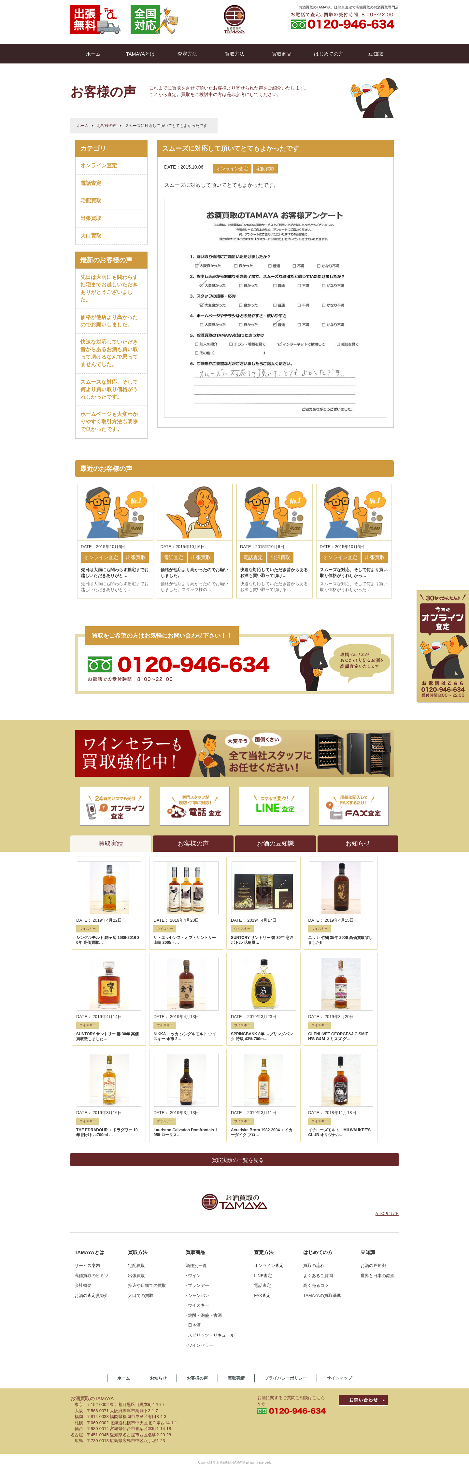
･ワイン (193, 1149)
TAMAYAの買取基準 (322, 1169)
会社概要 (83, 1159)
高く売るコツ (316, 1159)
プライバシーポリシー (285, 1252)
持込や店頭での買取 (147, 1159)
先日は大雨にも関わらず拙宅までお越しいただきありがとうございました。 (109, 288)
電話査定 (90, 183)
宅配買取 (90, 200)
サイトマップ (339, 1252)
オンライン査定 (98, 165)
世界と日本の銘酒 (377, 1149)
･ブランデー (197, 1159)
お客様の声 (107, 125)
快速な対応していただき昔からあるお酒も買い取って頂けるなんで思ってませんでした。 (109, 353)
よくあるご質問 (318, 1149)
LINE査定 (263, 1149)
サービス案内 (87, 1139)
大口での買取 (140, 1169)
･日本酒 (193, 1199)
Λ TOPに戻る (387, 1087)
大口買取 (90, 236)
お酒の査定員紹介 (91, 1169)
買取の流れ (313, 1139)
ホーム (83, 125)
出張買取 (90, 218)
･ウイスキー (197, 1179)
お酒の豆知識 (373, 1139)
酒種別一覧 (196, 1139)
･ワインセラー (199, 1219)
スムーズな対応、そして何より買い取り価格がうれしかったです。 (109, 389)
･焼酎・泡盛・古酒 (204, 1189)
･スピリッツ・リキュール (210, 1209)
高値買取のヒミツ (91, 1149)
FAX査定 (262, 1169)
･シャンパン (197, 1169)
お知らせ (158, 1252)
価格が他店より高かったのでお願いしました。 (109, 320)
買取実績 (236, 1252)
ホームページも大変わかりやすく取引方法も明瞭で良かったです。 (109, 421)
